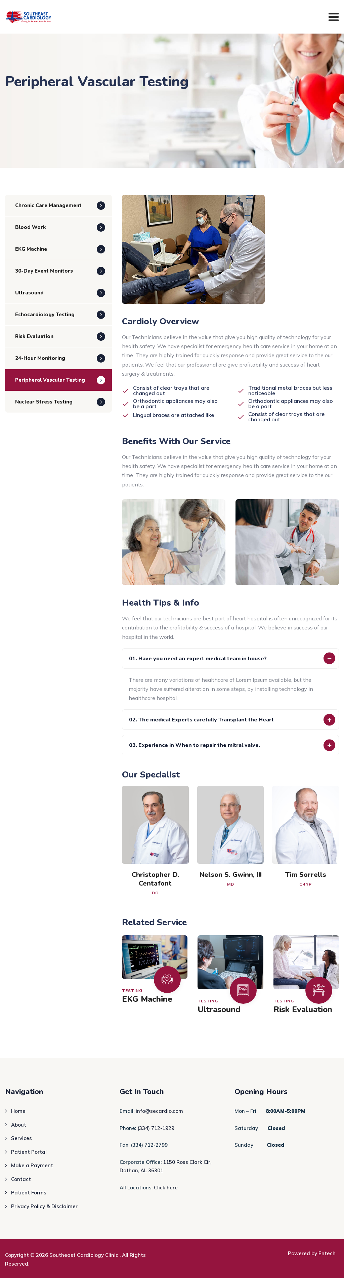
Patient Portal (29, 1152)
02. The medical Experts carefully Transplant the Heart (201, 719)
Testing (132, 990)
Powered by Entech (312, 1253)
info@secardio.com (159, 1111)
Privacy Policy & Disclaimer (44, 1206)
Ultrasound (219, 1009)
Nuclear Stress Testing (44, 401)
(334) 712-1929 (155, 1128)
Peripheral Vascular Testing (50, 380)
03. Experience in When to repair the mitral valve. (194, 745)
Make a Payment (32, 1165)
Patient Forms (28, 1192)
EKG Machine (147, 999)
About (18, 1125)
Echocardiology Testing (45, 314)
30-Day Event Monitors (44, 271)
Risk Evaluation (302, 1009)
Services (21, 1138)
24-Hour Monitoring (40, 358)
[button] (230, 658)
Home (18, 1111)
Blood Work (30, 227)
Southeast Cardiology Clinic (84, 1255)
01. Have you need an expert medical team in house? (198, 658)
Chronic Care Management (48, 205)
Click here (166, 1187)
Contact (21, 1179)
